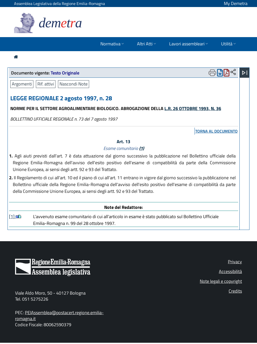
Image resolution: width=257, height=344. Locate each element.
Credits (235, 291)
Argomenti (22, 83)
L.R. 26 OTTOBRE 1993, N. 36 (192, 108)
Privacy (235, 261)
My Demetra (235, 3)
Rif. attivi (45, 83)
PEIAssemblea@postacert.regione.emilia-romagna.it (59, 315)
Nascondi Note (73, 83)
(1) (141, 148)
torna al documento (216, 131)
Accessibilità (230, 271)
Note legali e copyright (221, 281)
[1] (12, 216)
